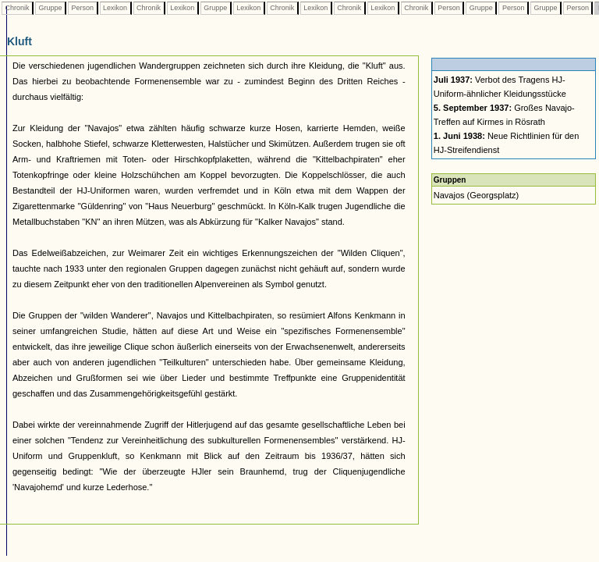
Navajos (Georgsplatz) (476, 195)
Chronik (17, 8)
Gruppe (50, 8)
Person (82, 8)
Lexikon (115, 8)
